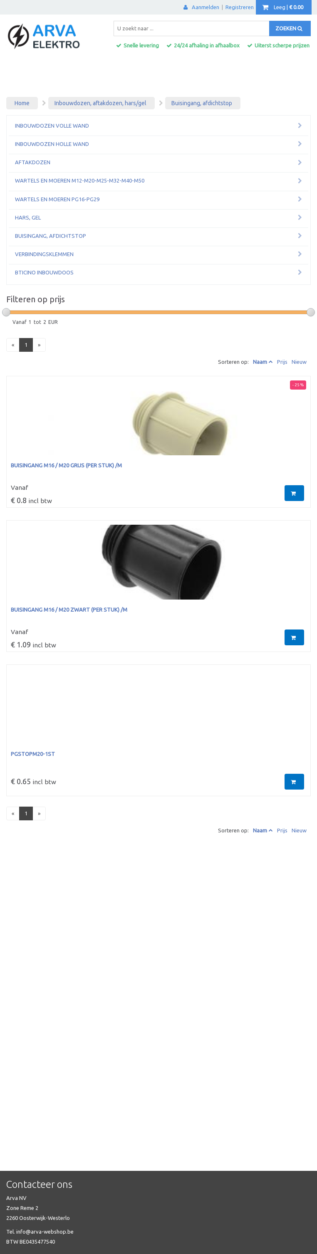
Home (22, 103)
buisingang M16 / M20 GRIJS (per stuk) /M (66, 465)
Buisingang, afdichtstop (201, 103)
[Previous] (13, 345)
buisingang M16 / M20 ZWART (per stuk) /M (69, 609)
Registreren (239, 7)
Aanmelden (201, 7)
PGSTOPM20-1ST (33, 754)
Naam (260, 362)
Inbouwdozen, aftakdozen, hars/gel (100, 103)
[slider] (6, 312)
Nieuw (299, 362)
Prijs (282, 362)
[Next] (39, 345)
